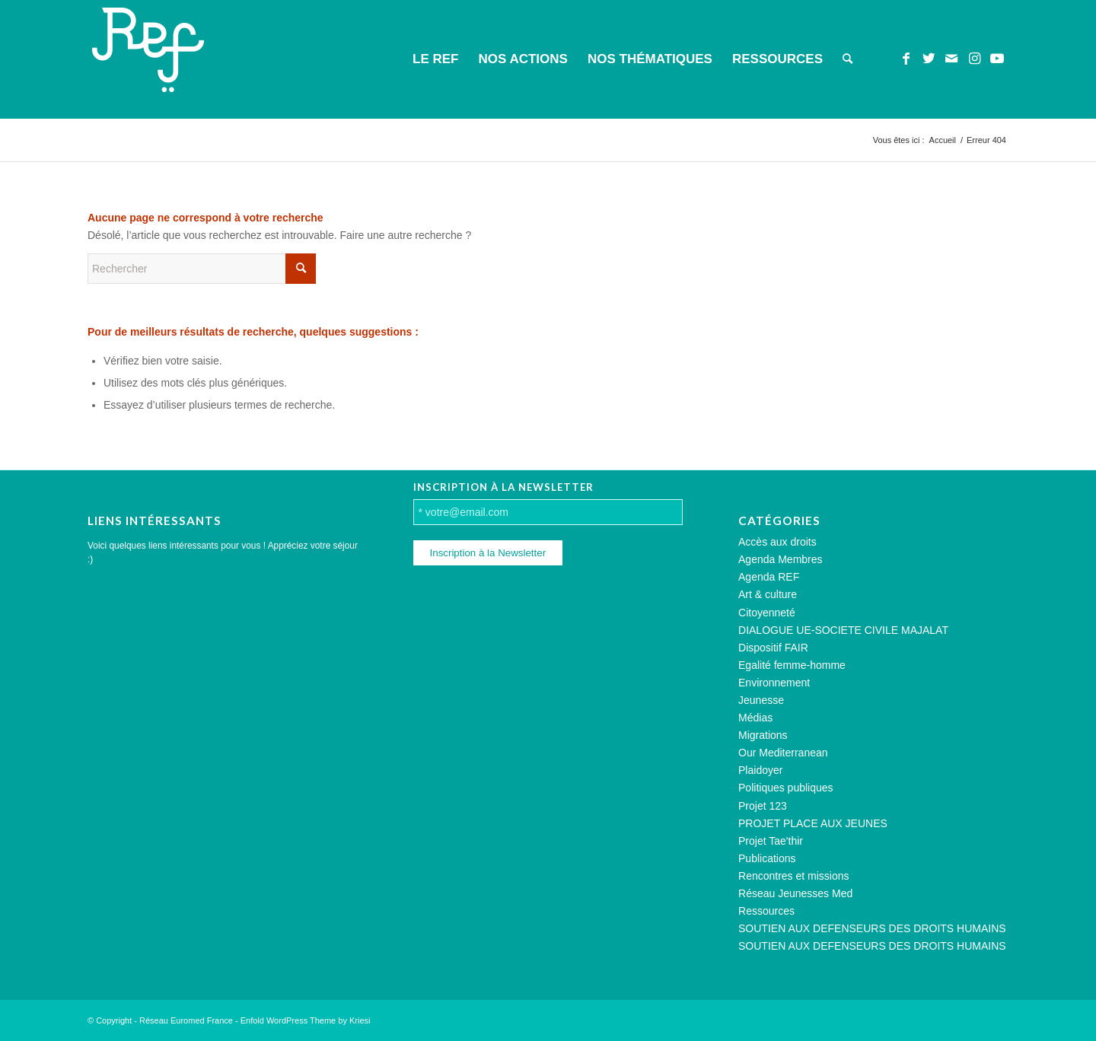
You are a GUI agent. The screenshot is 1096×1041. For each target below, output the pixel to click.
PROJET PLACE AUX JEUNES (812, 823)
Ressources (766, 911)
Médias (755, 718)
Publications (767, 858)
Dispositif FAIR (773, 647)
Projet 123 (762, 806)
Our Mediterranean (783, 753)
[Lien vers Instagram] (974, 58)
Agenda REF (768, 577)
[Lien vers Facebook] (905, 58)
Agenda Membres (780, 559)
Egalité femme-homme (792, 665)
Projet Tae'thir (770, 841)
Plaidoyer (760, 770)
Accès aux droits (777, 542)
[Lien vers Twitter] (928, 58)
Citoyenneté (766, 612)
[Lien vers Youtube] (997, 58)
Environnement (774, 682)
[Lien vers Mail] (951, 58)
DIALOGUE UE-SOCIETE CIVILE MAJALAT (843, 630)
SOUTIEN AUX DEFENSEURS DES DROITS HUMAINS (872, 928)
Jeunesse (761, 700)
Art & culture (767, 594)
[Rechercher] (847, 59)
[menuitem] (435, 59)
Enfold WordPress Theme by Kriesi (306, 1020)
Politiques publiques (785, 788)
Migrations (763, 735)
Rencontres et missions (793, 876)
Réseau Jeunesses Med (795, 893)
